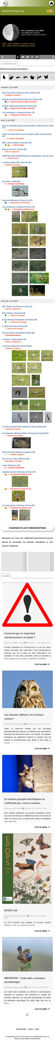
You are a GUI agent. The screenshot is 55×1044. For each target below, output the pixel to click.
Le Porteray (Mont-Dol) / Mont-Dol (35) (17, 162)
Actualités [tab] (6, 576)
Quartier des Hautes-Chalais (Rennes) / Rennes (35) (22, 99)
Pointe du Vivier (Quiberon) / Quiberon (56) (18, 452)
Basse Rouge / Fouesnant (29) (13, 313)
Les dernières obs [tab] (9, 64)
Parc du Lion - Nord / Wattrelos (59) (15, 459)
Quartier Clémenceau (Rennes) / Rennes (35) (19, 106)
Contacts (30, 1029)
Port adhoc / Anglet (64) (11, 181)
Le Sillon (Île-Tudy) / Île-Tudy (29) (14, 326)
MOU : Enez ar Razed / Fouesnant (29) (16, 143)
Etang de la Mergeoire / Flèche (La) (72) (17, 200)
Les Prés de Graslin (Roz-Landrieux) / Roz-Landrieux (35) (24, 427)
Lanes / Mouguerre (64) (11, 465)
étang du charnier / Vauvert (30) (14, 149)
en (51, 11)
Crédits (37, 1029)
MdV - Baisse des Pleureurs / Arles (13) (17, 306)
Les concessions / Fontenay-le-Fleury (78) (18, 112)
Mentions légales (21, 1029)
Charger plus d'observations (27, 528)
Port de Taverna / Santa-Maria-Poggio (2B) (18, 333)
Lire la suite (42, 664)
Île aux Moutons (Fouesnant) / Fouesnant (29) (19, 320)
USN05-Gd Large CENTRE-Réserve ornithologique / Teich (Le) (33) (27, 156)
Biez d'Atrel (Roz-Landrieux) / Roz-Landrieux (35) (21, 93)
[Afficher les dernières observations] (14, 69)
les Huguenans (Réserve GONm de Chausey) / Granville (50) (25, 433)
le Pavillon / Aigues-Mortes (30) (14, 339)
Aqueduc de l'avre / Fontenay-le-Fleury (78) (18, 472)
